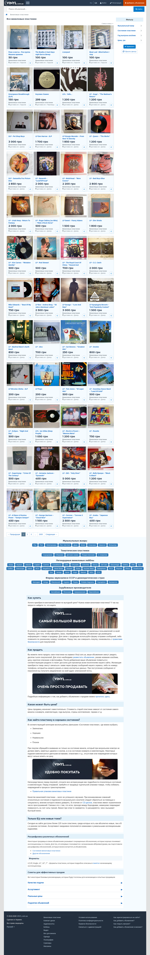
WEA (91, 572)
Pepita (75, 582)
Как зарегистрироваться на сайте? (127, 917)
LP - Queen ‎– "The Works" (99, 136)
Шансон (102, 545)
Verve (67, 572)
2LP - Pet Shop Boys (17, 136)
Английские (55, 592)
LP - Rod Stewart (42, 263)
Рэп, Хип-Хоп (65, 545)
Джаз (75, 545)
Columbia (85, 565)
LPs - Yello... (67, 94)
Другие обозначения (41, 853)
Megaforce (47, 568)
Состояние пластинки (130, 31)
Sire (51, 572)
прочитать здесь (102, 697)
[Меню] (28, 3)
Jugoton (66, 582)
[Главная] (6, 15)
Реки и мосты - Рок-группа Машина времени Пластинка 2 (19, 54)
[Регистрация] (115, 3)
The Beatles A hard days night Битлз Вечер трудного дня (45, 54)
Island (30, 568)
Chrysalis (75, 565)
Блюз (83, 545)
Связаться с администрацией (90, 927)
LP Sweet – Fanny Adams (72, 220)
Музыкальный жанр (130, 26)
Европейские (94, 592)
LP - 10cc (39, 347)
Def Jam (104, 565)
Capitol (37, 565)
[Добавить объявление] (134, 3)
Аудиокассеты (49, 924)
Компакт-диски (49, 921)
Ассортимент (34, 889)
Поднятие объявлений (38, 903)
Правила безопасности (87, 924)
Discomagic (115, 565)
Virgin (75, 572)
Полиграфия (48, 940)
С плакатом (102, 555)
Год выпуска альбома (130, 35)
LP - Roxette (94, 431)
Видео (46, 930)
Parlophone (101, 568)
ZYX (98, 572)
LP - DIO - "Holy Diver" (71, 473)
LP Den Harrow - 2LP (43, 136)
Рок (35, 545)
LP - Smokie (94, 347)
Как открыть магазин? (122, 924)
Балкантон (113, 582)
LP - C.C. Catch (95, 263)
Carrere (46, 565)
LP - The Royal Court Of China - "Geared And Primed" (71, 265)
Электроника (51, 545)
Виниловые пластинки (52, 917)
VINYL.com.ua (22, 916)
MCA (37, 568)
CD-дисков (87, 803)
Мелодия (36, 582)
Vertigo (59, 572)
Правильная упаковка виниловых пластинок (51, 791)
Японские (67, 592)
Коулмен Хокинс (42, 94)
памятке (96, 863)
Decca (95, 565)
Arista (11, 565)
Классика (92, 545)
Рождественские (88, 555)
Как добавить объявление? (124, 921)
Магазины (47, 946)
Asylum (19, 565)
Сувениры (47, 943)
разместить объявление (83, 657)
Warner (83, 572)
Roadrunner (137, 568)
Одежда (47, 937)
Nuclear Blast (89, 568)
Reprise (119, 568)
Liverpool (66, 52)
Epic (139, 565)
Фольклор (112, 545)
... (35, 534)
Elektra (125, 565)
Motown (69, 568)
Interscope (20, 568)
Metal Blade (58, 568)
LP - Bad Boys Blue (97, 178)
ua (96, 3)
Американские (79, 592)
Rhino (128, 568)
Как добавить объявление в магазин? (128, 927)
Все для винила (50, 933)
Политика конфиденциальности (91, 921)
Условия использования (88, 917)
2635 (41, 534)
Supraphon (101, 582)
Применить (130, 46)
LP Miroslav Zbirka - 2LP (18, 389)
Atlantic (28, 565)
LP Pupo (38, 389)
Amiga (45, 582)
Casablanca (56, 565)
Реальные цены (35, 896)
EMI (133, 565)
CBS (66, 565)
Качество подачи (36, 882)
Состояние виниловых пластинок (46, 850)
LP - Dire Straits (95, 220)
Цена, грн (130, 40)
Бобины (47, 927)
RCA (111, 568)
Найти (139, 9)
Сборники (59, 555)
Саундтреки (47, 555)
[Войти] (103, 3)
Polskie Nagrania (87, 582)
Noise (78, 568)
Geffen (10, 568)
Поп (41, 545)
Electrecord (56, 582)
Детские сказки (72, 555)
